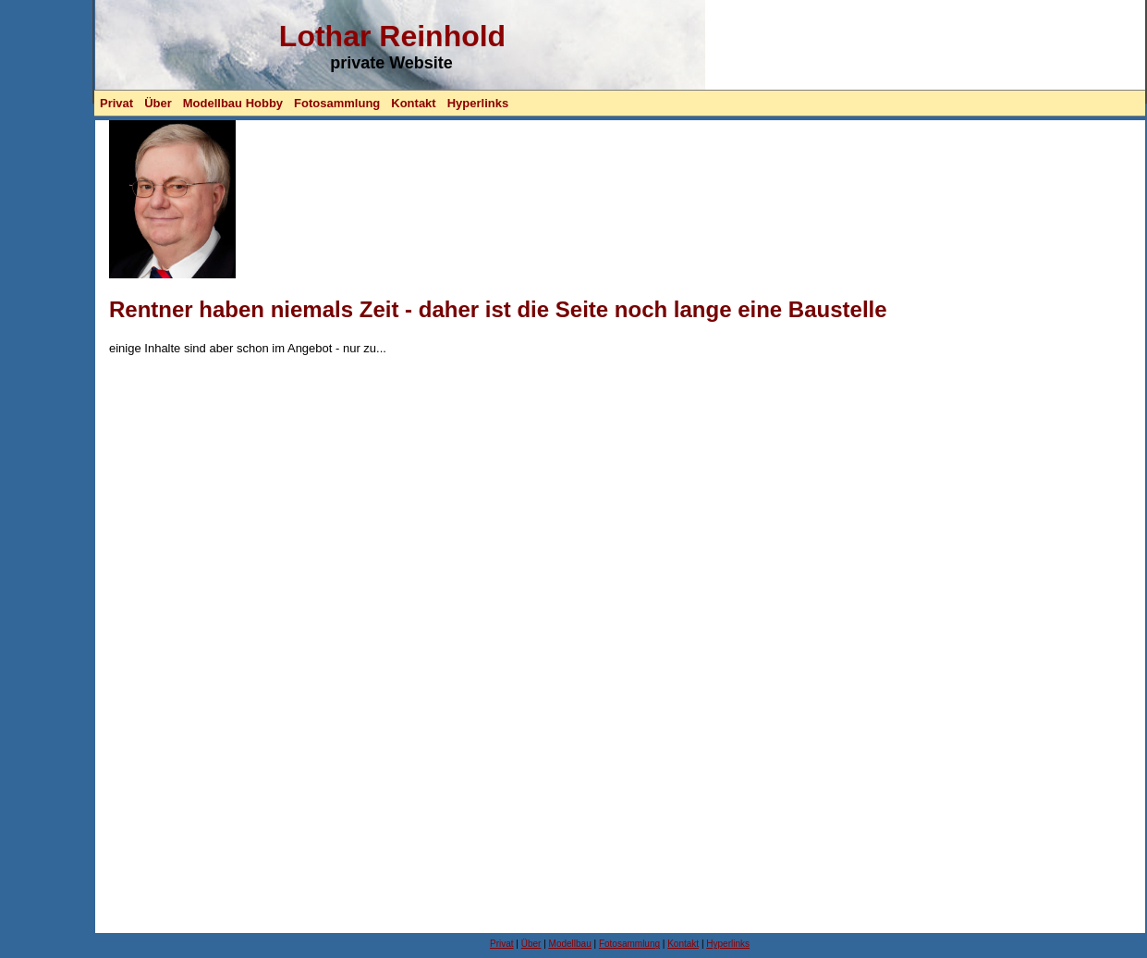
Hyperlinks (477, 103)
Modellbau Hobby (233, 103)
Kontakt (413, 103)
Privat (116, 103)
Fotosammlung (337, 103)
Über (158, 103)
